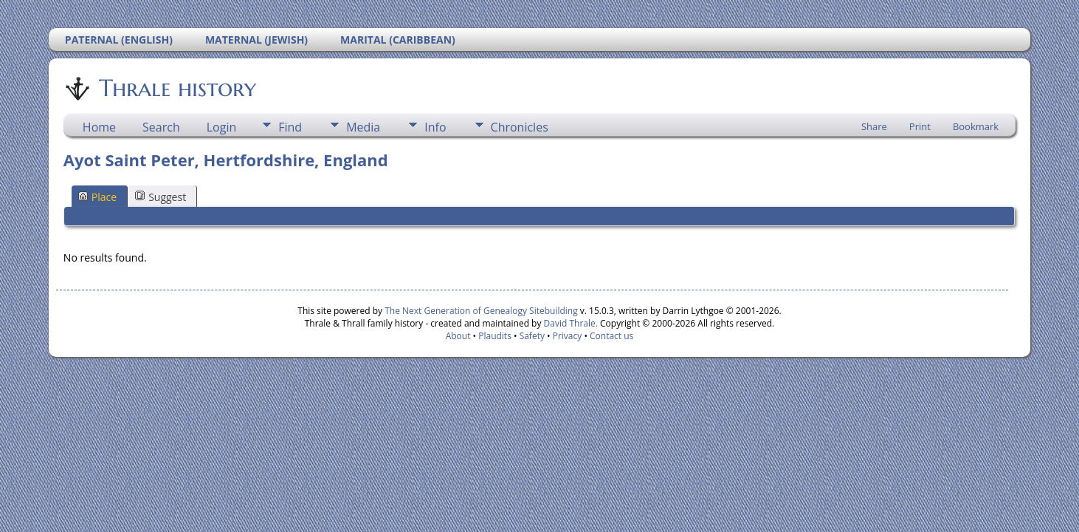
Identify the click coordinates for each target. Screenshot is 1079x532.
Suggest (160, 197)
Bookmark (976, 126)
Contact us (611, 336)
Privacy (567, 336)
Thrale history (176, 88)
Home (99, 127)
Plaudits (494, 336)
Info (435, 127)
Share (874, 126)
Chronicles (519, 127)
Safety (532, 336)
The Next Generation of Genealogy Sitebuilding (481, 310)
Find (290, 127)
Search (161, 127)
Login (222, 127)
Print (920, 126)
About (458, 336)
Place (97, 197)
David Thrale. (569, 323)
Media (363, 127)
